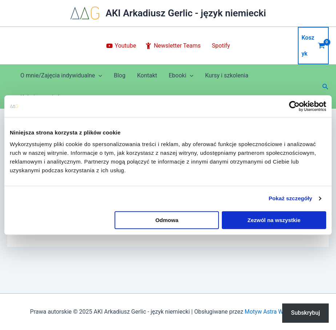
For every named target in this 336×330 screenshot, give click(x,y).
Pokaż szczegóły (290, 198)
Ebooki (181, 75)
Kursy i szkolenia (226, 75)
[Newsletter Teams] (173, 46)
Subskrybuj (305, 312)
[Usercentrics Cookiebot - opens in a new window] (294, 106)
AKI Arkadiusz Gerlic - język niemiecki (185, 13)
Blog (119, 75)
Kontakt (147, 75)
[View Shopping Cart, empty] (313, 45)
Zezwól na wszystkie (274, 220)
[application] (98, 75)
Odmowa (166, 220)
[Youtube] (121, 46)
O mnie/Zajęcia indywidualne (61, 75)
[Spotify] (219, 46)
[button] (325, 86)
